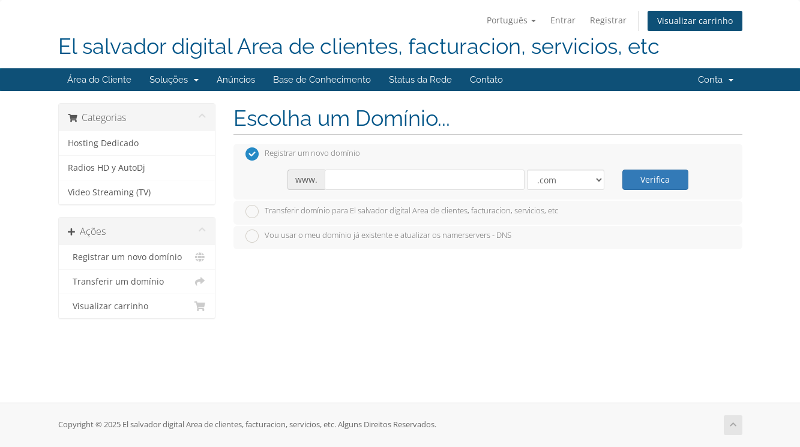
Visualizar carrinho (695, 20)
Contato (486, 79)
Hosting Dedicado (103, 143)
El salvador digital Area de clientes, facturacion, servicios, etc (359, 46)
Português (511, 20)
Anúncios (236, 79)
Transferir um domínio (137, 281)
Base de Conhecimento (322, 79)
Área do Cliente (99, 79)
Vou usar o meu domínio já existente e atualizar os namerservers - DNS (378, 236)
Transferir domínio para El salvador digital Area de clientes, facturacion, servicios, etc (401, 211)
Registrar (608, 20)
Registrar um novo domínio (137, 257)
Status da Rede (420, 79)
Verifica (655, 179)
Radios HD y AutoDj (106, 167)
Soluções (174, 79)
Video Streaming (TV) (109, 192)
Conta (715, 79)
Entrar (563, 20)
